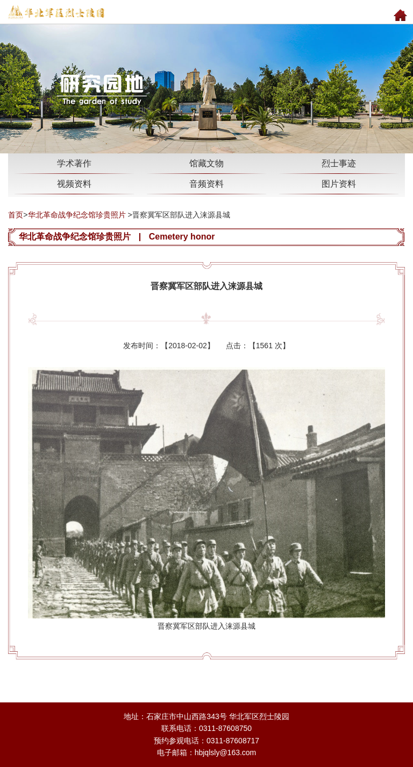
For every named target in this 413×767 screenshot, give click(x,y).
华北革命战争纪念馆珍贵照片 (77, 214)
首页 (15, 214)
